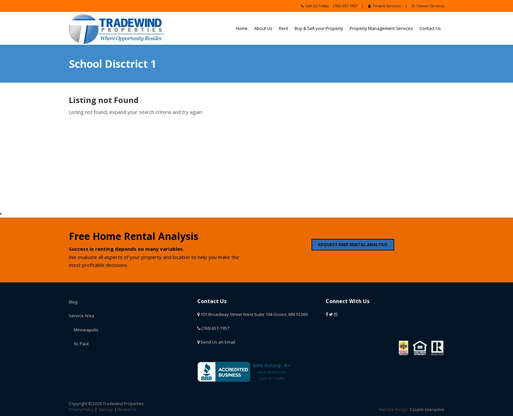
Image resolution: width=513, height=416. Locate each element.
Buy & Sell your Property (319, 28)
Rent (283, 28)
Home (242, 28)
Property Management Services (381, 28)
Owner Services (428, 5)
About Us (263, 28)
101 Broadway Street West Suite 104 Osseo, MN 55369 (252, 314)
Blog (73, 302)
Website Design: (394, 409)
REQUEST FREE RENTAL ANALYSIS (353, 244)
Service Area (81, 316)
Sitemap (105, 409)
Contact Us (430, 28)
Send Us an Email (216, 342)
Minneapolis (86, 330)
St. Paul (81, 344)
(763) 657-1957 (345, 5)
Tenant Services (384, 5)
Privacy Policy (81, 409)
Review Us (127, 409)
